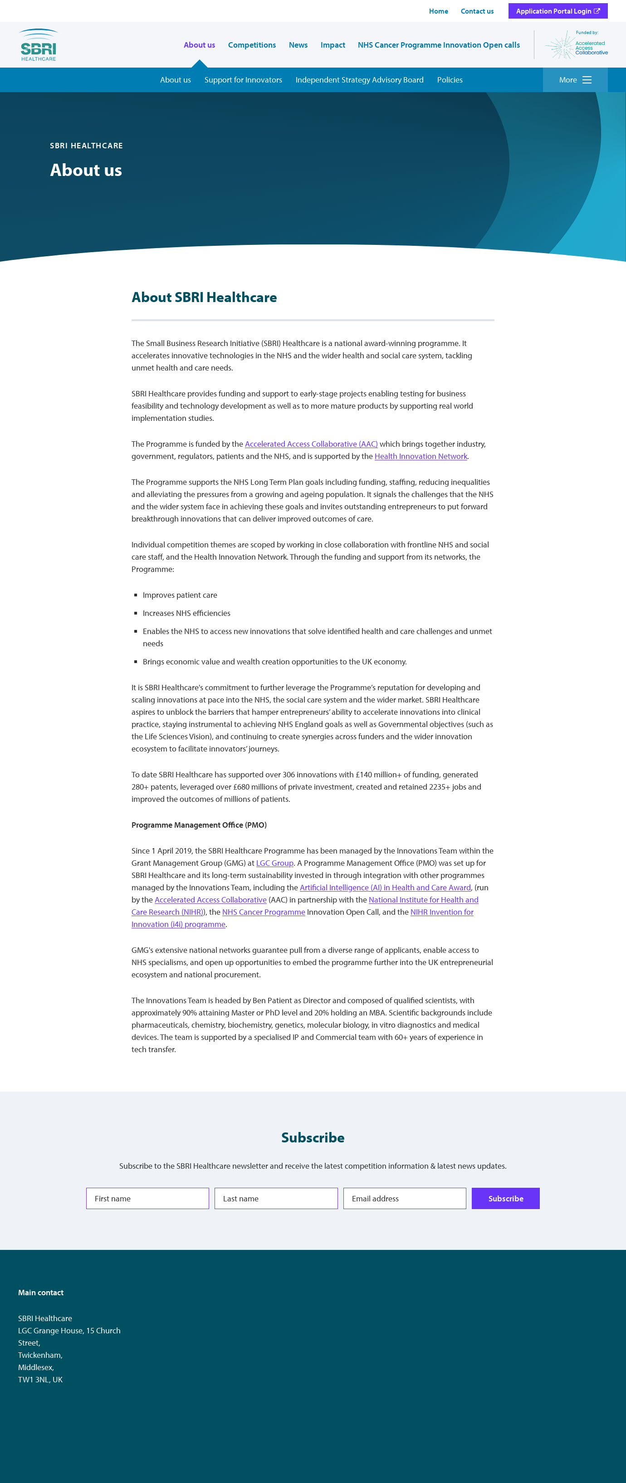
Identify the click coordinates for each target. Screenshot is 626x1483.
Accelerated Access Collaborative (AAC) (311, 444)
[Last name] (276, 1198)
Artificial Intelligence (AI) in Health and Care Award (385, 887)
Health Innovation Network (421, 456)
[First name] (147, 1198)
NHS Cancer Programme (263, 912)
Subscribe (505, 1198)
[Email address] (404, 1198)
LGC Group (274, 863)
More (575, 79)
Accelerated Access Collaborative (211, 899)
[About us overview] (175, 80)
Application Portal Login (554, 10)
